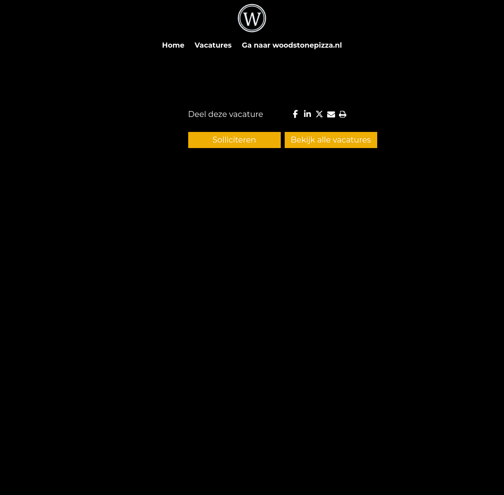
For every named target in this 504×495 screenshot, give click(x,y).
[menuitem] (173, 45)
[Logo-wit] (252, 21)
